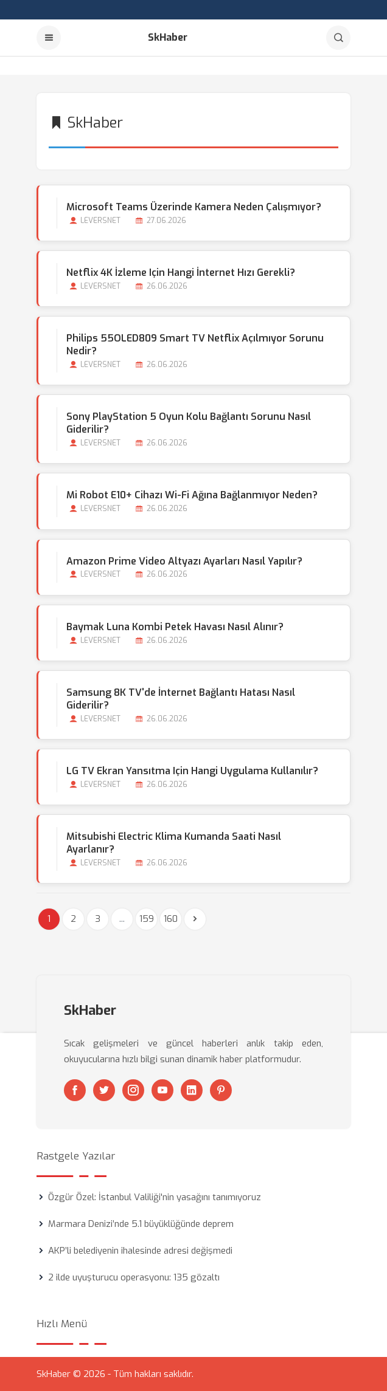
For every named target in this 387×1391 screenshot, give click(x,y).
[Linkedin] (192, 1090)
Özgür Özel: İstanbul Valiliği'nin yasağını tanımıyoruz (154, 1197)
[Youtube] (162, 1090)
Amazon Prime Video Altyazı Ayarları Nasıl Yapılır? (184, 561)
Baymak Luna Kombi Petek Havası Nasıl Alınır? (175, 626)
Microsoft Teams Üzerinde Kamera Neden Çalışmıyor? (193, 207)
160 (171, 919)
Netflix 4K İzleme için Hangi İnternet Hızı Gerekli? (180, 272)
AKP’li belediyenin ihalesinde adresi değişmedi (140, 1251)
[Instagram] (133, 1090)
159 (146, 919)
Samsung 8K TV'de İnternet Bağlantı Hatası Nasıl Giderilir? (180, 699)
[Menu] (49, 38)
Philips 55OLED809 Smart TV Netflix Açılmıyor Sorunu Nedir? (195, 344)
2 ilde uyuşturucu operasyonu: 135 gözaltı (134, 1277)
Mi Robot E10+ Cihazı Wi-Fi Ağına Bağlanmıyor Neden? (192, 495)
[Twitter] (104, 1090)
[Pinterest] (221, 1090)
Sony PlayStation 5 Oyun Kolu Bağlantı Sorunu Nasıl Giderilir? (188, 423)
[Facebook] (75, 1090)
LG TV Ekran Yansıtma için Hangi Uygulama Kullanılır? (192, 770)
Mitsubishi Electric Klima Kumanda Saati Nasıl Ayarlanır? (173, 843)
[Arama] (338, 38)
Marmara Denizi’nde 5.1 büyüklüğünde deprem (141, 1224)
